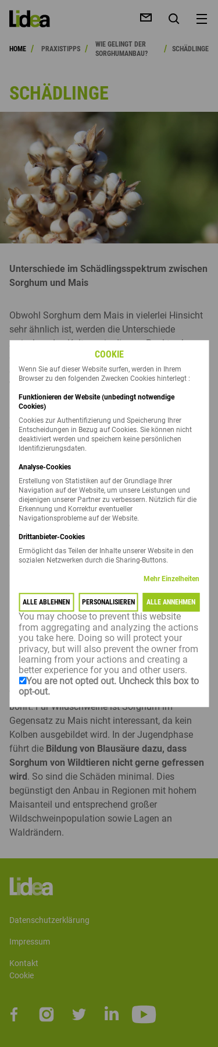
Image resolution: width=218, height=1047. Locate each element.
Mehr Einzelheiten (171, 579)
